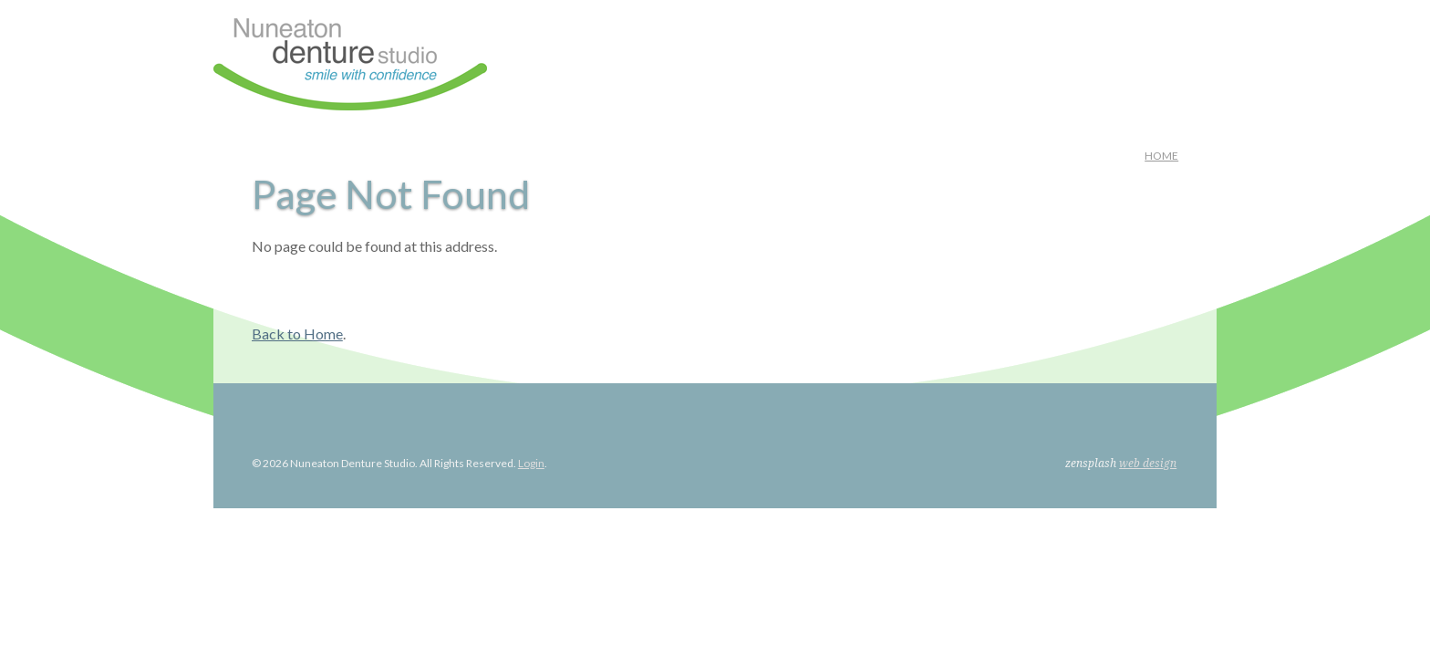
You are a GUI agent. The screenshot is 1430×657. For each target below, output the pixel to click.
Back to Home (297, 333)
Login (531, 463)
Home (1161, 155)
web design (1147, 463)
